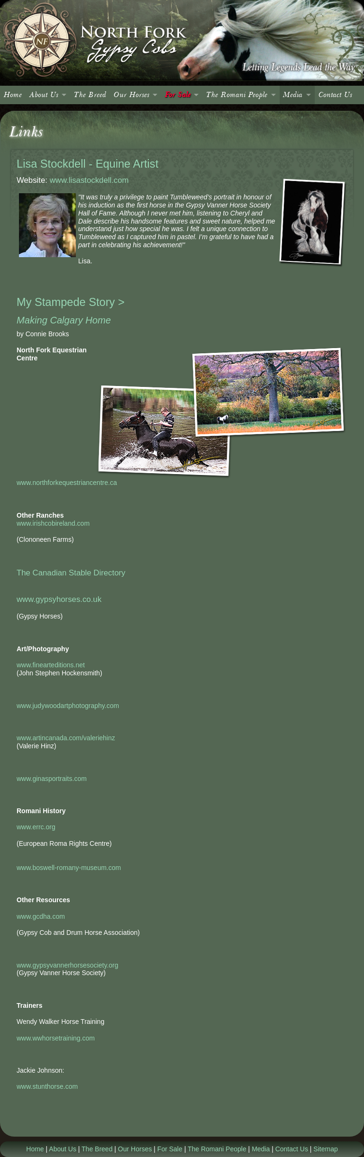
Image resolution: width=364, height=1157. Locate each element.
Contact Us (335, 94)
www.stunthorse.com (47, 1086)
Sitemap (325, 1149)
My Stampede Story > (71, 302)
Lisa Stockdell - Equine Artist (87, 164)
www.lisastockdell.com (89, 180)
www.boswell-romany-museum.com (69, 867)
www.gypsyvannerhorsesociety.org (67, 965)
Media (292, 94)
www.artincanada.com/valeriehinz (66, 738)
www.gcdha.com (41, 916)
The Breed (90, 94)
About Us (43, 94)
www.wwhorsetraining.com (56, 1038)
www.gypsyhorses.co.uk (59, 599)
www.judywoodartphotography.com (68, 705)
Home (13, 94)
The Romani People (236, 94)
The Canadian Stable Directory (71, 572)
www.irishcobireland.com (53, 523)
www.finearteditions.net (51, 665)
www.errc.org (36, 827)
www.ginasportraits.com (52, 778)
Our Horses (131, 94)
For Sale (178, 94)
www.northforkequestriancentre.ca (67, 482)
